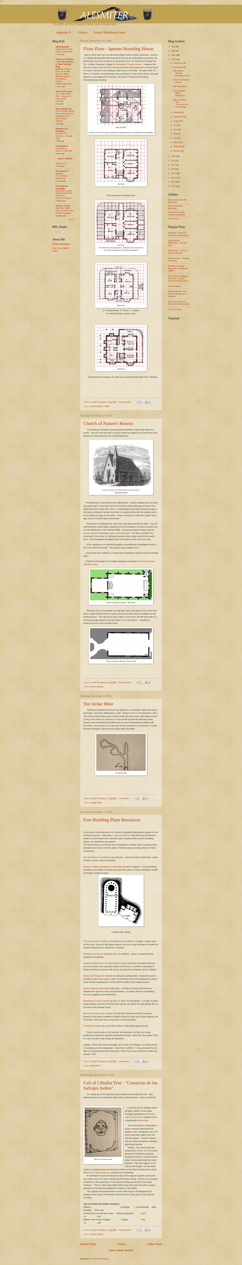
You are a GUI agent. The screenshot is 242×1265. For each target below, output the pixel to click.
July (175, 125)
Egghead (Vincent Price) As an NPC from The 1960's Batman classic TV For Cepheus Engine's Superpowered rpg (63, 76)
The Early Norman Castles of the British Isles (104, 941)
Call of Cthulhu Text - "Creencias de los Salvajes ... (180, 103)
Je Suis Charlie (175, 309)
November (178, 67)
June (175, 129)
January (177, 151)
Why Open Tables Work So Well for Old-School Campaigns (65, 210)
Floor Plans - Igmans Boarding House (118, 48)
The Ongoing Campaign (62, 187)
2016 (173, 169)
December (178, 63)
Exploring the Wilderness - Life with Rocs (177, 242)
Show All (71, 219)
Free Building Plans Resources (111, 819)
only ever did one (122, 835)
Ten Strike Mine (98, 703)
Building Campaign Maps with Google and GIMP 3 (178, 268)
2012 (173, 186)
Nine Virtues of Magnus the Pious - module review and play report (178, 278)
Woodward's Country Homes (128, 64)
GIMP (107, 406)
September (178, 117)
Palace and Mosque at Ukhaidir (97, 976)
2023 (173, 51)
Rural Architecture (91, 988)
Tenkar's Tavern (63, 206)
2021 (173, 55)
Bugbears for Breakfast (62, 130)
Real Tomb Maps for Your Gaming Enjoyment (179, 302)
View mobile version (121, 1250)
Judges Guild (96, 802)
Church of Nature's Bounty (108, 423)
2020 (173, 59)
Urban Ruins (173, 218)
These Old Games (64, 91)
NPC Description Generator (175, 207)
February (177, 146)
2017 (173, 165)
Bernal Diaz (143, 1120)
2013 (173, 182)
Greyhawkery (62, 146)
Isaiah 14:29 (115, 533)
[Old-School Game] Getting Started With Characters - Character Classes (64, 194)
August (176, 121)
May (175, 133)
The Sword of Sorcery (62, 172)
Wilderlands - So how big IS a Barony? (177, 251)
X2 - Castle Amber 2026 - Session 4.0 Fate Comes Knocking (63, 97)
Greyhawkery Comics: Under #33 (64, 149)
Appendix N (63, 32)
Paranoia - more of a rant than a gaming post (178, 234)
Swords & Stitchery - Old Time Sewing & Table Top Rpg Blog (65, 63)
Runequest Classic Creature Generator (176, 213)
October (177, 112)
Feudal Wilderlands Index (110, 32)
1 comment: (124, 798)
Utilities (82, 32)
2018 (173, 160)
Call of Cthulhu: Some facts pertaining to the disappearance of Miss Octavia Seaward (65, 116)
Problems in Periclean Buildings (98, 954)
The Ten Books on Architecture (97, 857)
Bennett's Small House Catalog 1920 (100, 1013)
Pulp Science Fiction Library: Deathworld (64, 50)
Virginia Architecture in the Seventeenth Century (105, 963)
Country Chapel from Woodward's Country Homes (120, 490)
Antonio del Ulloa (144, 1150)
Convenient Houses (92, 1026)
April (175, 138)
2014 (173, 178)
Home (121, 1244)
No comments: (125, 402)
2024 (173, 46)
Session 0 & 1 (61, 163)
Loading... (56, 231)
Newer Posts (88, 1244)
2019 (173, 156)
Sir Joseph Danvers (101, 1172)
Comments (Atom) (100, 1259)
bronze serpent (90, 533)
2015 (173, 173)
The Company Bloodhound (61, 177)
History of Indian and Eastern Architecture (102, 867)
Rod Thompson (62, 244)
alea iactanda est (63, 109)
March (176, 142)
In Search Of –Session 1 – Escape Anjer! (64, 136)
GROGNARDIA (62, 47)
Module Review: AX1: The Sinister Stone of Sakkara (177, 293)
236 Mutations (174, 286)
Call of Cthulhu (96, 406)
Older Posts (154, 1244)
